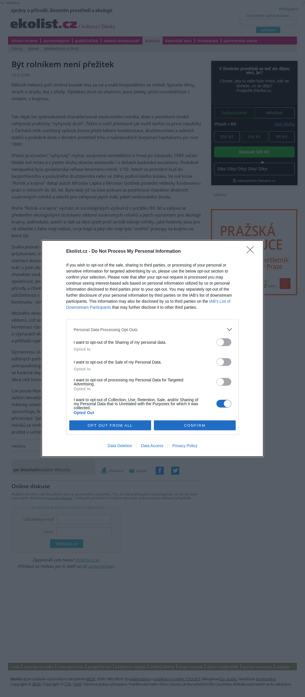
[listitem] (152, 330)
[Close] (252, 251)
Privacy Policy (184, 445)
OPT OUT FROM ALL (110, 425)
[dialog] (152, 348)
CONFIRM (195, 425)
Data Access (152, 445)
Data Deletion (120, 445)
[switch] (223, 342)
